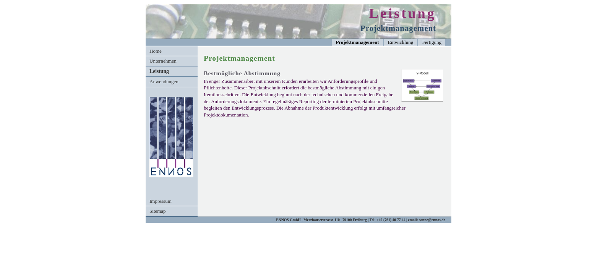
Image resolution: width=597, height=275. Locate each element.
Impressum (160, 201)
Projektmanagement (357, 42)
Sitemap (157, 211)
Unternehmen (163, 61)
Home (155, 51)
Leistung (159, 71)
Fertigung (431, 42)
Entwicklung (400, 42)
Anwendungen (163, 81)
